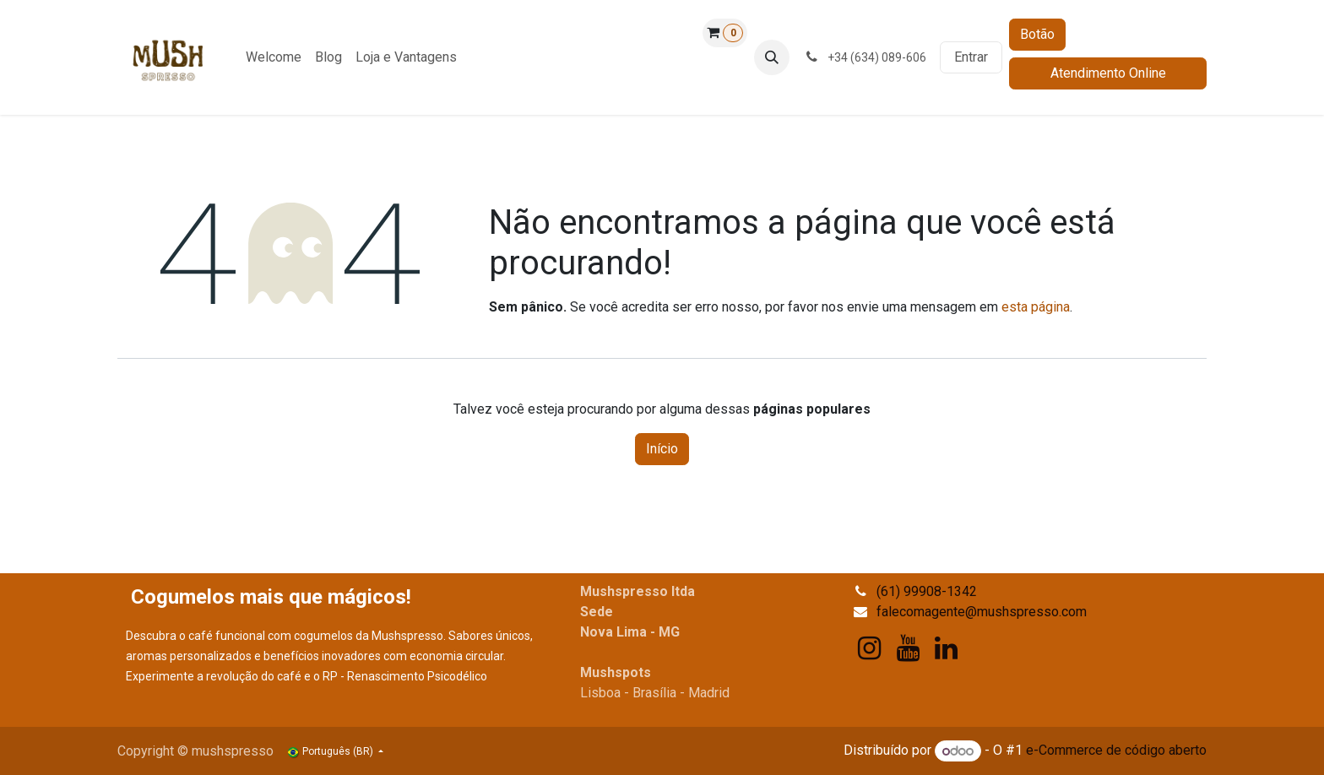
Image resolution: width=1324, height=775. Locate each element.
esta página (1035, 307)
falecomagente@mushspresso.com (981, 612)
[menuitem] (273, 57)
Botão (1037, 34)
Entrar (971, 57)
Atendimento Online (1108, 73)
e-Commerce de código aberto (1116, 751)
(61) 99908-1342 (926, 591)
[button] (772, 57)
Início (662, 449)
